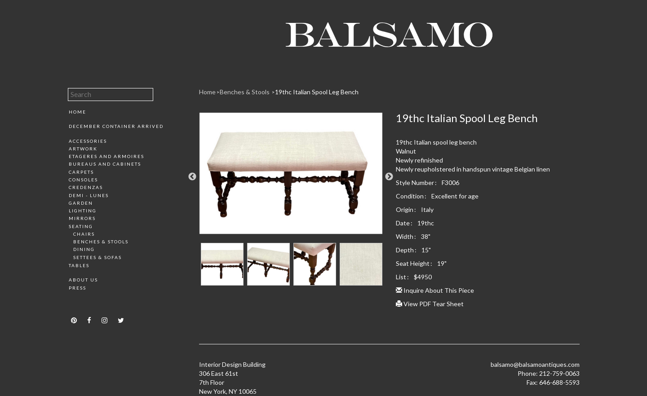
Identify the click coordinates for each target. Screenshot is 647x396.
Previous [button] (192, 176)
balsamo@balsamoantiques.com (535, 364)
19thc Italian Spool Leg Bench (317, 92)
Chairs (84, 234)
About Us (83, 279)
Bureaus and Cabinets (105, 164)
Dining (84, 249)
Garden (81, 203)
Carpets (81, 172)
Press (77, 287)
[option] (291, 176)
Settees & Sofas (97, 257)
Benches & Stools (101, 241)
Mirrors (82, 218)
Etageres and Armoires (106, 156)
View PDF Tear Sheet (430, 304)
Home (77, 111)
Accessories (88, 141)
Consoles (83, 179)
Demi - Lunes (89, 195)
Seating (81, 226)
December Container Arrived (116, 126)
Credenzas (86, 187)
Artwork (83, 148)
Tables (79, 265)
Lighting (83, 210)
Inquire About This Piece (435, 290)
